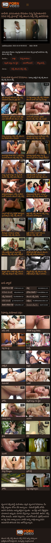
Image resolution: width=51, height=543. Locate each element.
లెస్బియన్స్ (40, 63)
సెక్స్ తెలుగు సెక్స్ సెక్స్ (19, 69)
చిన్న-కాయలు (25, 58)
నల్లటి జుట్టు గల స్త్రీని (11, 63)
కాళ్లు (14, 58)
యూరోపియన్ (27, 63)
